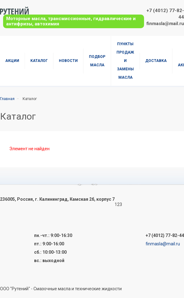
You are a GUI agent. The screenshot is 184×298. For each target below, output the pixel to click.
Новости (68, 61)
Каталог (39, 61)
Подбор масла (97, 61)
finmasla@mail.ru (165, 23)
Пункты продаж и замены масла (125, 61)
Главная (7, 99)
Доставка (156, 61)
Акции (12, 61)
